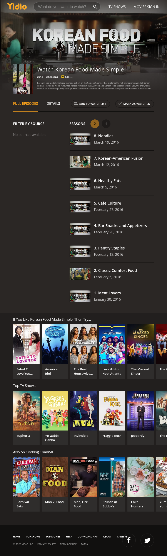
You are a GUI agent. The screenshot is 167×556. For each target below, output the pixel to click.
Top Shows (33, 536)
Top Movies (53, 536)
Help (69, 536)
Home (16, 536)
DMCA (84, 544)
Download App (87, 536)
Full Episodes (25, 103)
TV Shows (117, 6)
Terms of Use (68, 544)
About (107, 536)
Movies (140, 6)
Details (53, 103)
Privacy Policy (46, 544)
